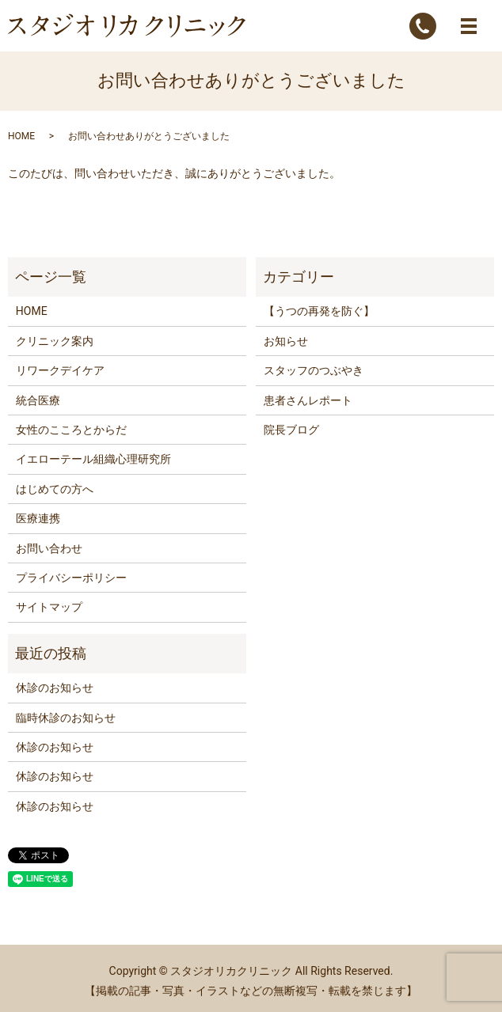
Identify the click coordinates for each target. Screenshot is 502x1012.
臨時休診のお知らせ (66, 717)
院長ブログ (291, 429)
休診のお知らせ (54, 687)
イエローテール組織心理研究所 (93, 459)
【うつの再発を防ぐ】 (319, 311)
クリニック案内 (54, 341)
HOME (21, 136)
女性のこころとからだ (71, 429)
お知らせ (286, 341)
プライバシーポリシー (71, 577)
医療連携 (38, 518)
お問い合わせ (49, 548)
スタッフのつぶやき (313, 370)
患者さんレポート (308, 400)
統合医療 (38, 400)
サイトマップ (49, 607)
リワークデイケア (60, 370)
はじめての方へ (54, 489)
